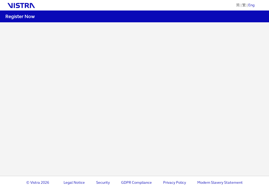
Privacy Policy (174, 182)
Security (103, 182)
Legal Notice (74, 182)
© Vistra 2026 (37, 182)
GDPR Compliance (136, 182)
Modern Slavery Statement (220, 182)
